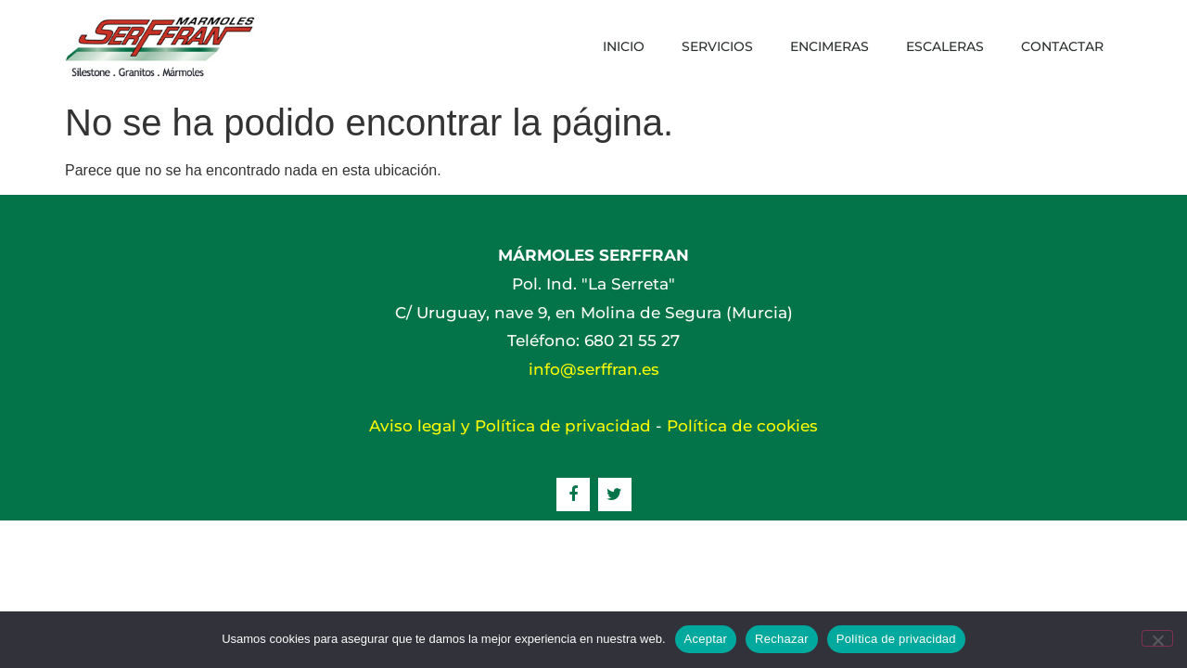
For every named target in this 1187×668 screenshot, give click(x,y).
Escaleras (945, 46)
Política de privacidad (896, 639)
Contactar (1062, 46)
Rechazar (782, 639)
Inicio (624, 46)
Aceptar (706, 639)
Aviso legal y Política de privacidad (510, 426)
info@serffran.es (594, 369)
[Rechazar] (1157, 638)
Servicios (717, 46)
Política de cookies (742, 426)
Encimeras (829, 46)
